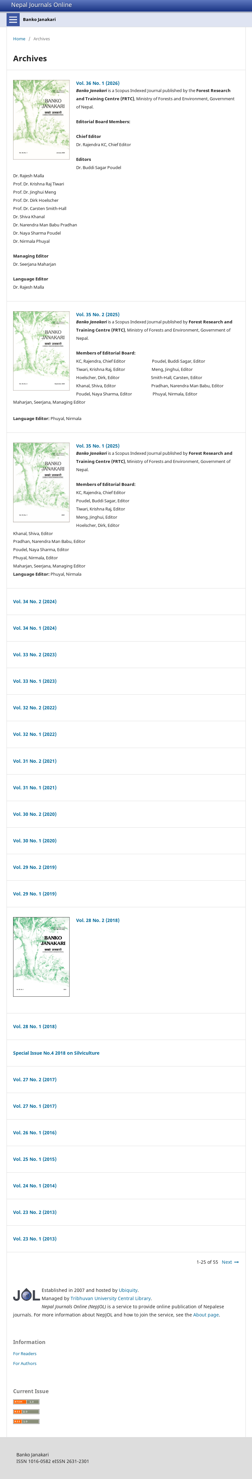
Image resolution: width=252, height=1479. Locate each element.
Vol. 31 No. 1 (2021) (34, 787)
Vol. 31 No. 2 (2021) (34, 761)
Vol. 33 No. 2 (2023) (34, 654)
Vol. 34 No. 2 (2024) (34, 601)
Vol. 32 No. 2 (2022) (34, 707)
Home (19, 39)
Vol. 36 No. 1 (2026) (97, 83)
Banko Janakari (39, 19)
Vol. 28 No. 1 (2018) (34, 1026)
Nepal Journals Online (41, 5)
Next (227, 1262)
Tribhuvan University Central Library (111, 1298)
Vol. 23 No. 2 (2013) (34, 1212)
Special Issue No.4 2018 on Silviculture (56, 1053)
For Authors (24, 1363)
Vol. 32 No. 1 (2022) (34, 734)
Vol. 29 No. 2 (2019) (34, 867)
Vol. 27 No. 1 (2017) (34, 1106)
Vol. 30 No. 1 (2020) (34, 840)
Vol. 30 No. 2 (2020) (34, 814)
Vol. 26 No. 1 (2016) (34, 1132)
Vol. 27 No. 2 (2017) (34, 1079)
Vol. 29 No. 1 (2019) (34, 894)
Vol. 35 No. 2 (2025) (97, 314)
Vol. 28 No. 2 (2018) (97, 920)
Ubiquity (128, 1290)
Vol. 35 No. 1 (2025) (97, 446)
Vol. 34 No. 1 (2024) (34, 628)
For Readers (24, 1353)
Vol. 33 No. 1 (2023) (34, 681)
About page (206, 1315)
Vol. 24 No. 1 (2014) (34, 1185)
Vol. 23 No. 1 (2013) (34, 1239)
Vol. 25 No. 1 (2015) (34, 1159)
